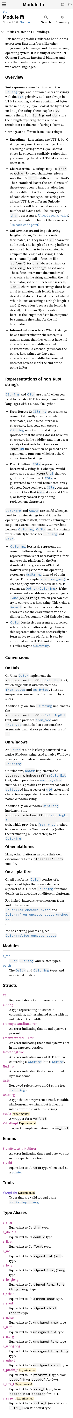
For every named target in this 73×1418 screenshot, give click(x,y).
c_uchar (8, 1317)
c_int (6, 1251)
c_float (7, 1242)
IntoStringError (13, 1052)
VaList (7, 1114)
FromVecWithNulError (18, 1038)
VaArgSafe (10, 1192)
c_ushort (9, 1360)
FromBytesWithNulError (19, 1148)
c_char (7, 1222)
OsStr (7, 1080)
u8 (22, 449)
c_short (8, 1303)
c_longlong (10, 1279)
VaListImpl (10, 1123)
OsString (47, 588)
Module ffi (33, 4)
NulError (9, 1066)
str (42, 492)
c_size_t (8, 1384)
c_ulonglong (11, 1346)
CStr (6, 995)
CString (8, 1005)
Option (32, 588)
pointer (17, 1172)
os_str (7, 965)
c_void (7, 1163)
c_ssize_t (9, 1398)
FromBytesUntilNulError (20, 1024)
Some (14, 598)
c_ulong (8, 1337)
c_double (9, 1232)
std (5, 11)
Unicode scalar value (53, 215)
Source (25, 22)
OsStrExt (52, 680)
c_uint (7, 1327)
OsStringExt (55, 715)
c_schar (8, 1294)
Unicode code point (24, 225)
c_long (7, 1265)
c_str (6, 956)
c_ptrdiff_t (10, 1370)
